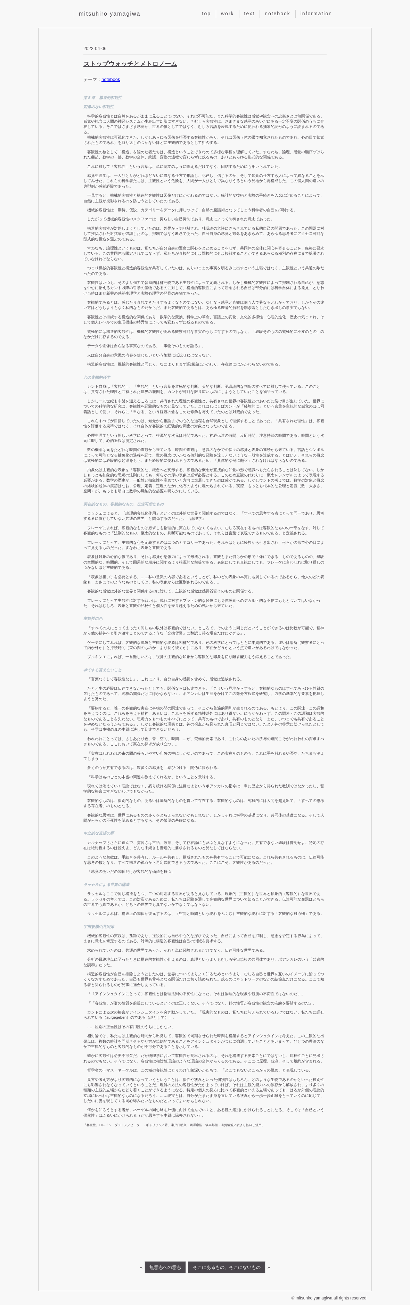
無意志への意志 (165, 1267)
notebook (277, 13)
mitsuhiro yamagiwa (109, 14)
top (206, 13)
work (227, 13)
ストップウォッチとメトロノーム (130, 63)
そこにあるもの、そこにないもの (227, 1267)
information (316, 13)
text (249, 13)
